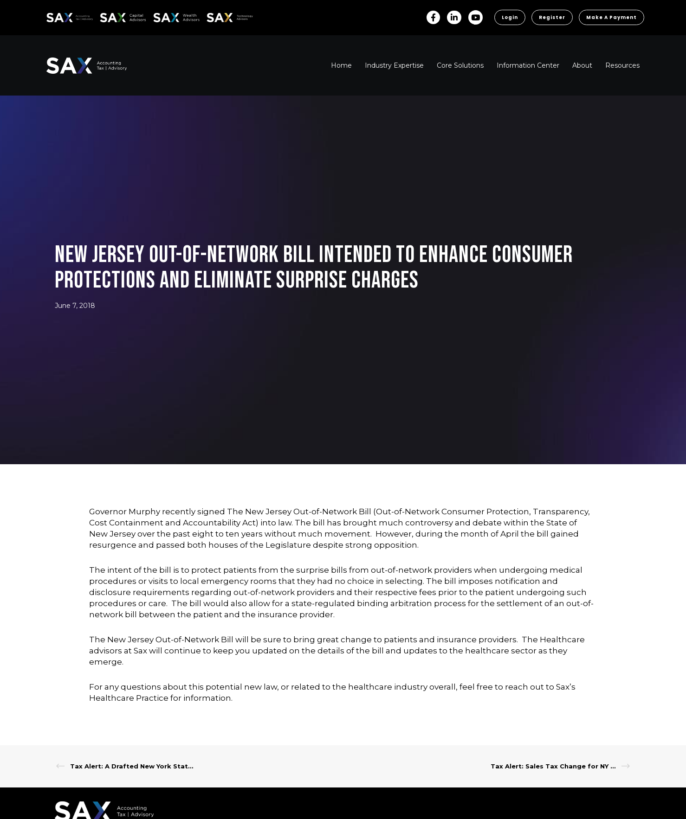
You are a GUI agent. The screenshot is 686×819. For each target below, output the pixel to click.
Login (510, 17)
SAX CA (110, 16)
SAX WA (164, 16)
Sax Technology (224, 17)
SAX (51, 16)
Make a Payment (611, 17)
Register (552, 17)
